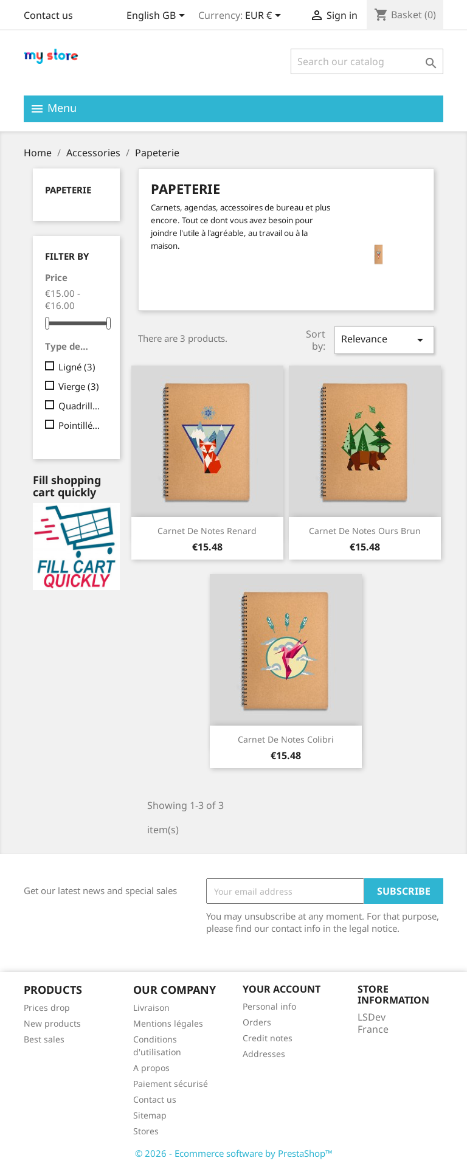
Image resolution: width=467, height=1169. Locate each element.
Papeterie (68, 190)
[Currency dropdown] (265, 16)
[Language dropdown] (157, 16)
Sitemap (150, 1115)
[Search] (367, 61)
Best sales (44, 1039)
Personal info (269, 1006)
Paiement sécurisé (170, 1083)
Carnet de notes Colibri (286, 739)
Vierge (78, 386)
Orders (257, 1022)
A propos (151, 1068)
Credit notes (267, 1038)
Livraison (151, 1007)
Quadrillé (80, 406)
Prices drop (47, 1007)
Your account (281, 989)
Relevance (384, 339)
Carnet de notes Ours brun (365, 530)
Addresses (264, 1054)
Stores (146, 1131)
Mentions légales (168, 1023)
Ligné (76, 367)
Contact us (48, 15)
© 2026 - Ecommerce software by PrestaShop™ (234, 1153)
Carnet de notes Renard (207, 530)
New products (52, 1023)
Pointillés (80, 425)
